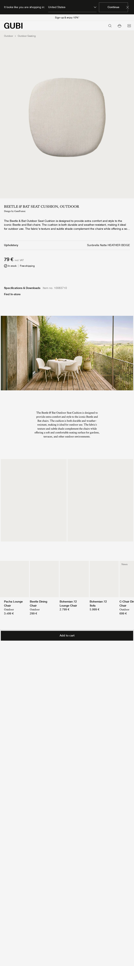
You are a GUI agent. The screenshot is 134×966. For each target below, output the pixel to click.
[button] (119, 26)
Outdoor (8, 36)
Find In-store (12, 294)
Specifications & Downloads (22, 288)
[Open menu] (129, 26)
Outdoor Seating (27, 36)
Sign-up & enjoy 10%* (67, 17)
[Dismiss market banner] (127, 7)
